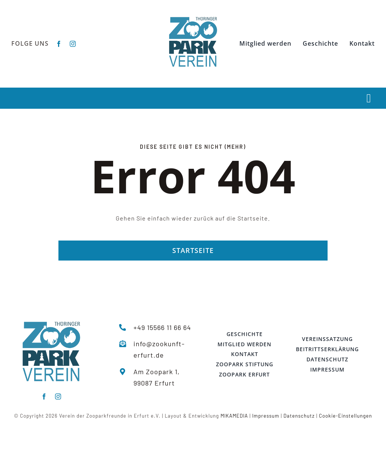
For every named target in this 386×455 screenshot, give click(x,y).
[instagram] (73, 44)
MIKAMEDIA (234, 416)
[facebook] (59, 44)
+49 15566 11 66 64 (162, 327)
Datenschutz (299, 416)
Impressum (265, 416)
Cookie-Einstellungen (345, 416)
